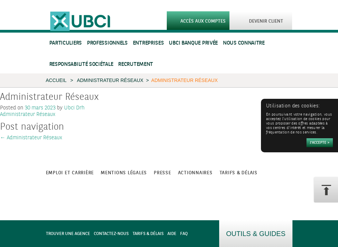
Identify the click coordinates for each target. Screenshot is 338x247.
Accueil (56, 80)
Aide (171, 233)
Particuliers (65, 43)
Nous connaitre (244, 43)
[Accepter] (319, 142)
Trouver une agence (68, 233)
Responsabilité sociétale (81, 64)
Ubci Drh (74, 108)
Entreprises (148, 43)
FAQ (184, 233)
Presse (162, 173)
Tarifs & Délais (148, 233)
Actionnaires (195, 173)
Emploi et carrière (70, 173)
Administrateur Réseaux (110, 80)
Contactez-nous (111, 233)
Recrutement (135, 64)
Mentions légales (124, 173)
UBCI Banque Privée (193, 43)
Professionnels (107, 43)
